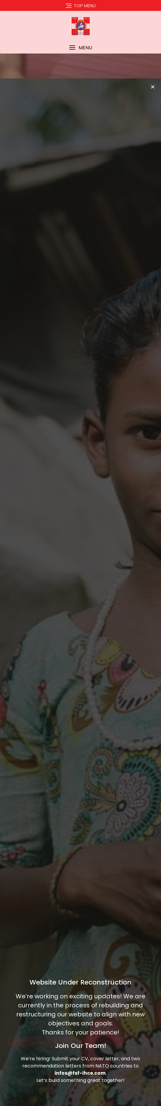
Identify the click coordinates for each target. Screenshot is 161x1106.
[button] (152, 127)
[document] (80, 553)
